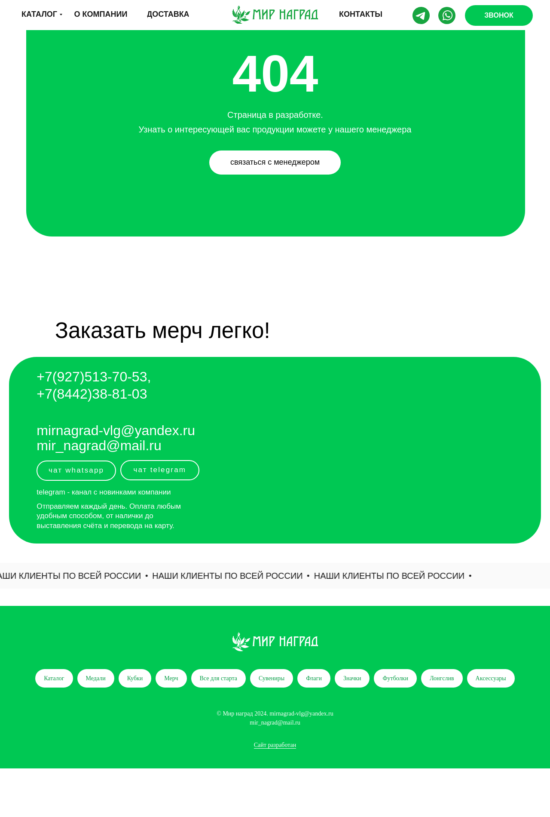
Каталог (54, 678)
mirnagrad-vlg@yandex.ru (116, 430)
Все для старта (219, 678)
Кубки (135, 678)
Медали (96, 678)
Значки (352, 678)
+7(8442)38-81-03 (92, 394)
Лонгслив (442, 678)
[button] (499, 15)
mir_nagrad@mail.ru (99, 445)
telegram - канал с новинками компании (104, 492)
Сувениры (271, 678)
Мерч (171, 678)
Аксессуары (491, 678)
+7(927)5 (64, 376)
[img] (275, 15)
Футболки (395, 678)
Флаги (314, 678)
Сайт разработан (275, 745)
